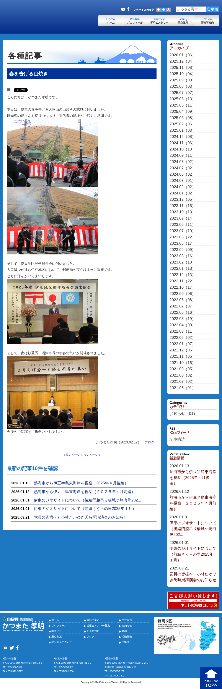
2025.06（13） (183, 99)
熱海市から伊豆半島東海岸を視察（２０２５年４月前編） (84, 492)
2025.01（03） (183, 130)
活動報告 (127, 636)
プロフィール (59, 625)
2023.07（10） (183, 231)
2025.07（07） (183, 93)
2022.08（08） (183, 300)
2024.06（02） (183, 174)
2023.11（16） (183, 206)
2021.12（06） (183, 350)
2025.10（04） (183, 74)
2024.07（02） (183, 168)
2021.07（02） (183, 382)
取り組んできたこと (63, 642)
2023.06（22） (183, 237)
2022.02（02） (183, 338)
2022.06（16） (183, 313)
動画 (124, 630)
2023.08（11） (183, 225)
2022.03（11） (183, 331)
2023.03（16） (183, 256)
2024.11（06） (183, 143)
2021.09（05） (183, 369)
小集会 (125, 642)
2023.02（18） (183, 262)
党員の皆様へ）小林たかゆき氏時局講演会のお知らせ (80, 517)
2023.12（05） (183, 199)
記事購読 (177, 439)
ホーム (55, 619)
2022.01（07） (183, 344)
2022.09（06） (183, 294)
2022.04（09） (183, 325)
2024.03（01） (183, 181)
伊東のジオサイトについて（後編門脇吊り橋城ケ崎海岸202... (87, 500)
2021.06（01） (183, 388)
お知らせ (127, 625)
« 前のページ (71, 454)
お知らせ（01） (183, 414)
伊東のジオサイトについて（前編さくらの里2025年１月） (85, 508)
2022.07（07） (183, 306)
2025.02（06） (183, 124)
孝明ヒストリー (60, 630)
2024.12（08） (183, 137)
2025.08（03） (183, 86)
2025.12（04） (183, 61)
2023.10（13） (183, 212)
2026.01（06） (183, 55)
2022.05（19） (183, 319)
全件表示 (127, 619)
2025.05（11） (183, 105)
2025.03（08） (183, 118)
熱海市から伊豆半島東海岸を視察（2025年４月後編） (81, 483)
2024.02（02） (183, 187)
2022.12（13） (183, 275)
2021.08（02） (183, 375)
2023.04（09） (183, 250)
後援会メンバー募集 (98, 625)
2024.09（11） (183, 156)
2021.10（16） (183, 363)
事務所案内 (93, 619)
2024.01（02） (183, 193)
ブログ (149, 442)
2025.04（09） (183, 112)
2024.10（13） (183, 149)
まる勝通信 (93, 630)
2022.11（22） (183, 281)
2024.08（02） (183, 162)
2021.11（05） (183, 356)
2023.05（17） (183, 243)
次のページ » (92, 454)
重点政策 (56, 636)
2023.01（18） (183, 269)
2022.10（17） (183, 287)
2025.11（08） (183, 68)
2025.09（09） (183, 80)
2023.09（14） (183, 218)
